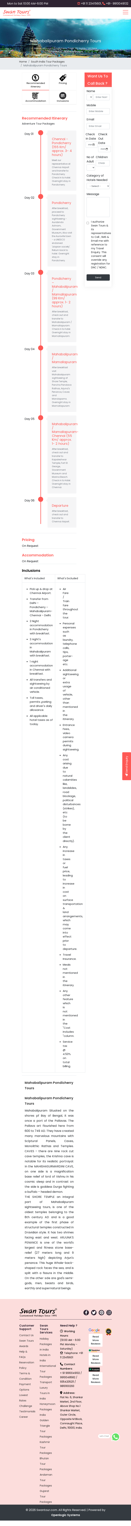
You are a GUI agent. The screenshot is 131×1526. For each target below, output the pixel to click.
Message (93, 194)
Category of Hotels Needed (97, 178)
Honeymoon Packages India (47, 1409)
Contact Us (26, 1335)
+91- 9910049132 (117, 3)
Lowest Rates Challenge (25, 1400)
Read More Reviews (95, 1340)
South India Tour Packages (48, 61)
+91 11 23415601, (91, 3)
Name (91, 91)
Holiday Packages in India (46, 1344)
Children (102, 157)
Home (23, 61)
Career (23, 1417)
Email (90, 119)
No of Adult (90, 159)
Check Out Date (102, 138)
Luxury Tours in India (45, 1393)
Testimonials (27, 1411)
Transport (46, 1382)
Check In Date (91, 136)
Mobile (91, 105)
